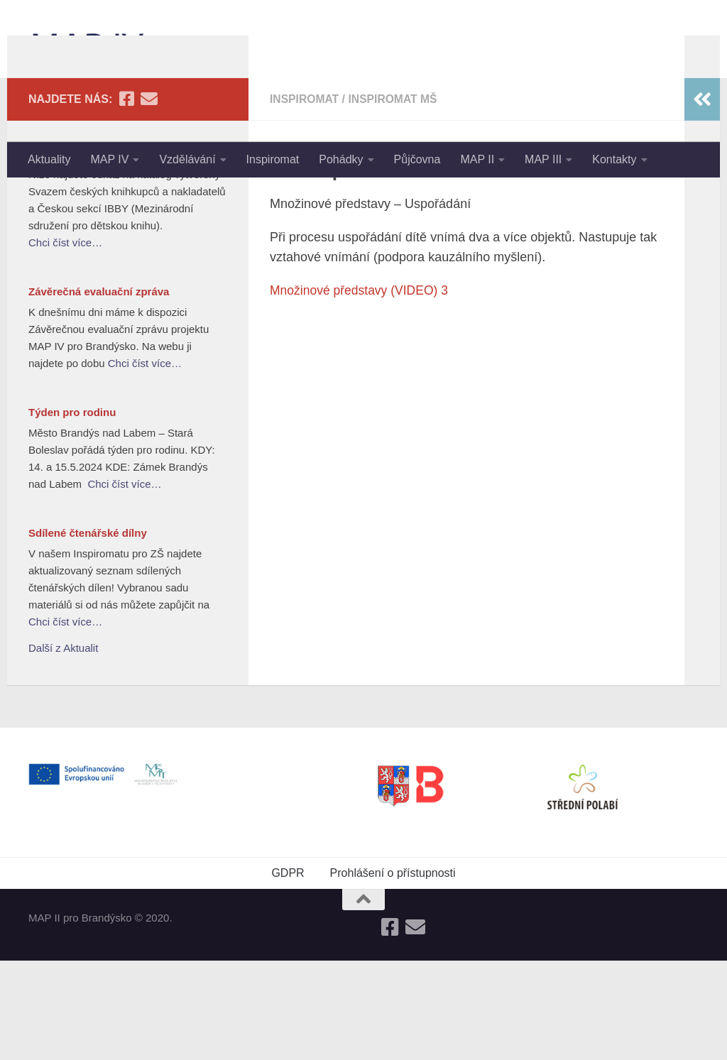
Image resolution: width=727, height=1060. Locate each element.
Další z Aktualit (63, 747)
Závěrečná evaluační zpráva (98, 391)
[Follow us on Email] (149, 198)
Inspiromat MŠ (395, 198)
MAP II (477, 159)
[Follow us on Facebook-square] (126, 198)
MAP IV (109, 159)
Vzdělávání (187, 159)
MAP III (543, 159)
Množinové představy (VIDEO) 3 (361, 390)
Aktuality (49, 159)
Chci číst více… (65, 342)
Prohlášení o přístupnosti (393, 972)
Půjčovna (417, 159)
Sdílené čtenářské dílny (87, 632)
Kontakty (614, 159)
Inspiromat (273, 159)
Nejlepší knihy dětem (81, 253)
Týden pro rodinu (72, 512)
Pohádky (341, 159)
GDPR (287, 972)
